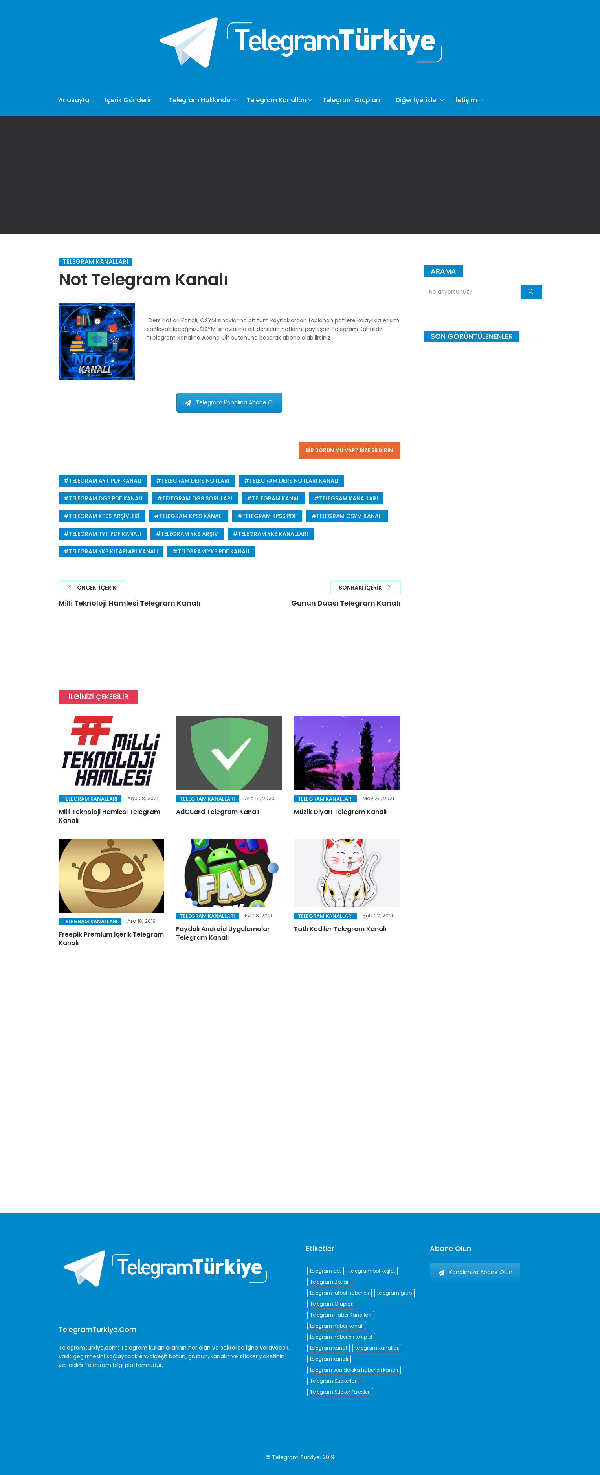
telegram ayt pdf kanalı (105, 481)
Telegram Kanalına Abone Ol (229, 402)
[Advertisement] (300, 175)
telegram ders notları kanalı (293, 481)
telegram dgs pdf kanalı (106, 498)
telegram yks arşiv (189, 534)
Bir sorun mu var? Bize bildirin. (350, 450)
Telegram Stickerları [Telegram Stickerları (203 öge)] (334, 1381)
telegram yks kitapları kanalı (113, 551)
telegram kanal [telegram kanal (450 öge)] (328, 1348)
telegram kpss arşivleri (104, 516)
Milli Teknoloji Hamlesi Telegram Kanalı (109, 816)
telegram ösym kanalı (349, 516)
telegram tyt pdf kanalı (105, 534)
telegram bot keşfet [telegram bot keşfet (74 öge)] (372, 1270)
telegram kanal (275, 498)
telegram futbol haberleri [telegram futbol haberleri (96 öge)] (339, 1292)
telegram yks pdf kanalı (214, 551)
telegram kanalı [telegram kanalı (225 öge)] (329, 1359)
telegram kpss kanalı (191, 516)
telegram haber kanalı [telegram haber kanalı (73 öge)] (336, 1326)
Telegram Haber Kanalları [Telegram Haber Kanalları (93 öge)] (340, 1315)
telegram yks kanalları (273, 534)
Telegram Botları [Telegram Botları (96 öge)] (330, 1281)
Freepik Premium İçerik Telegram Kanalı (111, 939)
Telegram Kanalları (276, 100)
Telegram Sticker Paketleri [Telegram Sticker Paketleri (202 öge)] (340, 1392)
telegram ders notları (195, 481)
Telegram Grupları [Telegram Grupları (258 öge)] (332, 1303)
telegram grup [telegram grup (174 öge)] (394, 1292)
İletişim (465, 100)
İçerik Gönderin (129, 100)
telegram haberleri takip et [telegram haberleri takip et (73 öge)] (341, 1337)
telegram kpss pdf (269, 516)
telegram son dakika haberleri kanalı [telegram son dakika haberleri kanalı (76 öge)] (354, 1370)
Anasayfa (74, 100)
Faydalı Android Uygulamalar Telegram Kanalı (223, 933)
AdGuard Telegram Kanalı (217, 811)
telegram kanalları (348, 498)
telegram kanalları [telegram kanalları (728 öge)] (377, 1348)
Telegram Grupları (351, 100)
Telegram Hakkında (200, 100)
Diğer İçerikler (417, 100)
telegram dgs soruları (197, 498)
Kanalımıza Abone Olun (475, 1272)
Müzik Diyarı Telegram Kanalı (340, 811)
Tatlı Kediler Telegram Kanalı (340, 928)
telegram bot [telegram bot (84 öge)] (325, 1270)
